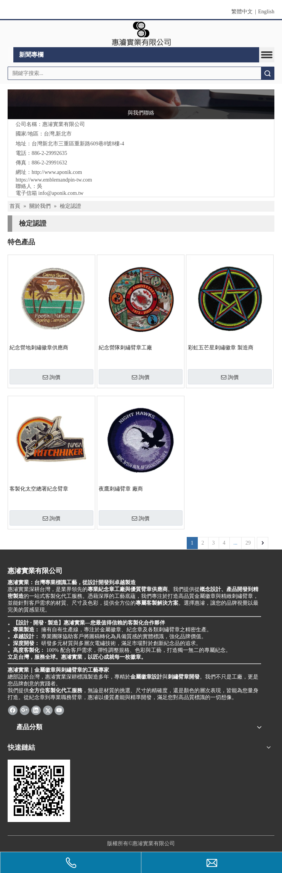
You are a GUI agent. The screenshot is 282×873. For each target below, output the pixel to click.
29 (248, 543)
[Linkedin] (36, 710)
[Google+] (24, 710)
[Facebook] (13, 710)
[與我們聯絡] (141, 104)
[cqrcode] (39, 791)
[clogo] (141, 34)
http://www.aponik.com (57, 172)
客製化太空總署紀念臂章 (39, 489)
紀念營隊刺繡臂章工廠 (125, 347)
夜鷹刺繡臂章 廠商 (121, 489)
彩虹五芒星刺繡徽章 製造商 (220, 347)
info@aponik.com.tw (61, 193)
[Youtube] (59, 710)
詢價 (51, 377)
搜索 (267, 73)
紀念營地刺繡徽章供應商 (39, 347)
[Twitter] (48, 710)
